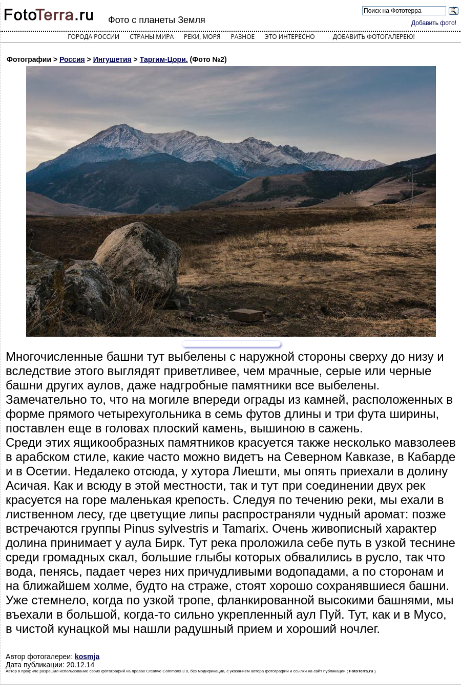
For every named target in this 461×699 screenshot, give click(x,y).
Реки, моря (202, 36)
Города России (93, 36)
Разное (243, 36)
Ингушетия (112, 59)
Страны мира (152, 36)
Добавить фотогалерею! (374, 36)
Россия (72, 59)
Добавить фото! (433, 23)
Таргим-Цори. (164, 59)
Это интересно (290, 36)
